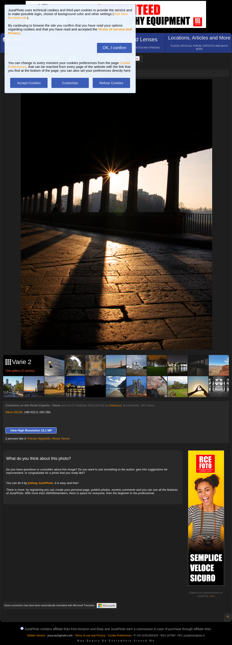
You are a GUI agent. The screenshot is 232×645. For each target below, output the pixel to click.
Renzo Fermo (61, 438)
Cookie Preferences (119, 635)
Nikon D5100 (13, 412)
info (212, 596)
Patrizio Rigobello (39, 438)
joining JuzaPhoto (40, 483)
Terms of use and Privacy (90, 635)
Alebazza (115, 405)
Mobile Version (36, 635)
